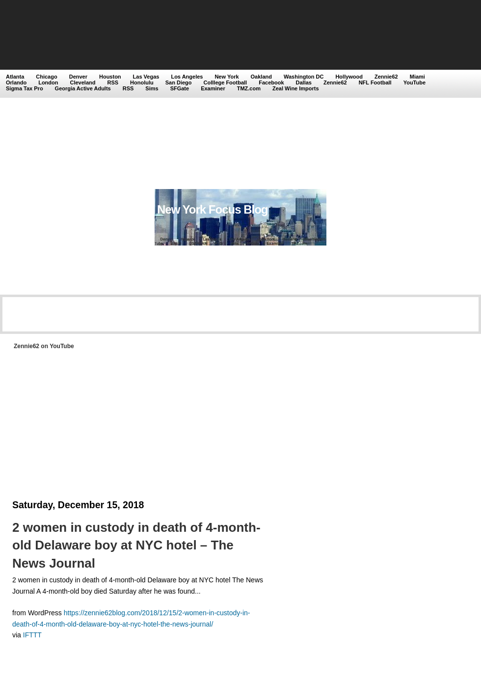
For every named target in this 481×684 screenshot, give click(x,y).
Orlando (16, 82)
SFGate (179, 88)
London (48, 82)
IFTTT (32, 635)
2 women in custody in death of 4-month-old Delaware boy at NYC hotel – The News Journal (136, 545)
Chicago (46, 77)
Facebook (271, 82)
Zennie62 (386, 77)
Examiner (213, 88)
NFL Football (375, 82)
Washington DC (303, 77)
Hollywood (349, 77)
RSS (112, 82)
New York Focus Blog (212, 209)
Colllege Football (225, 82)
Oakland (261, 77)
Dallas (304, 82)
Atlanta (15, 77)
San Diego (178, 82)
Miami (417, 77)
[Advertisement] (92, 95)
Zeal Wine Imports (295, 88)
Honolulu (142, 82)
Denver (78, 77)
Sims (151, 88)
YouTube (414, 82)
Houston (110, 77)
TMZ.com (249, 88)
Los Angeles (187, 77)
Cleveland (83, 82)
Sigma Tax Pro (24, 88)
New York (226, 77)
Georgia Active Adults (83, 88)
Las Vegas (146, 77)
